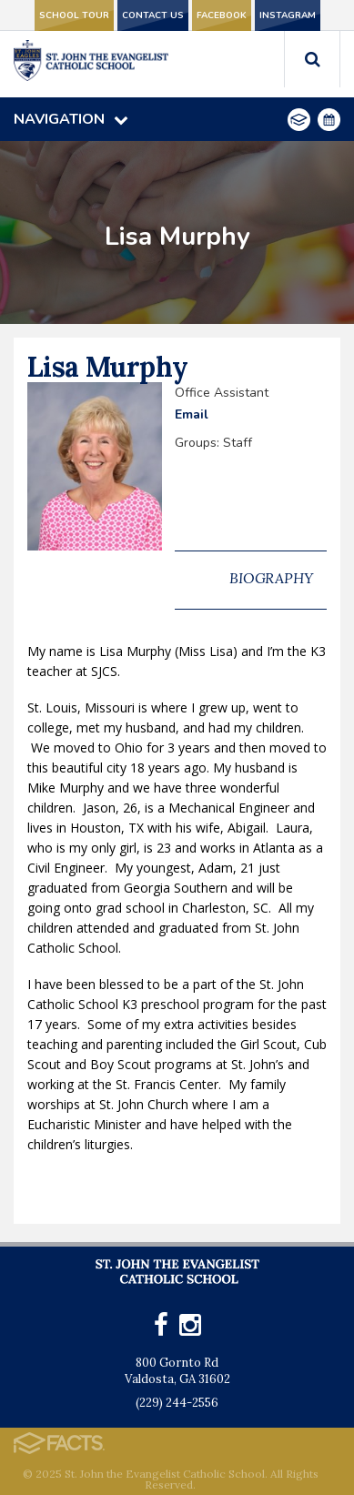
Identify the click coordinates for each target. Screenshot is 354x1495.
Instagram (287, 15)
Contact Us (153, 15)
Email (191, 414)
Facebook (222, 15)
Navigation (71, 119)
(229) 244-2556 (177, 1402)
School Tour (74, 15)
